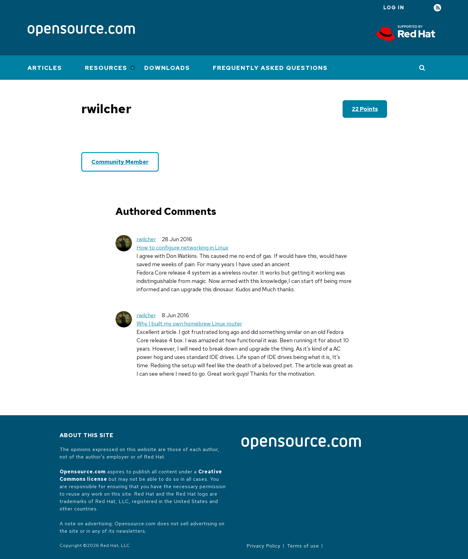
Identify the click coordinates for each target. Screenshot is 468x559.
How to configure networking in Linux (182, 247)
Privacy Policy (263, 546)
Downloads (167, 68)
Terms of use (303, 546)
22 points (365, 109)
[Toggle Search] (422, 68)
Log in (393, 7)
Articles (44, 68)
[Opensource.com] (81, 31)
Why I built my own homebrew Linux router (189, 323)
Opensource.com (83, 471)
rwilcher (146, 239)
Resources (106, 68)
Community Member (120, 161)
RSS (437, 8)
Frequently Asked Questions (270, 68)
